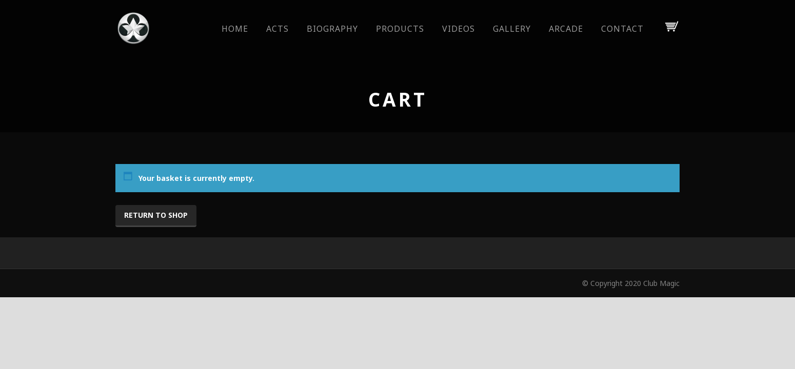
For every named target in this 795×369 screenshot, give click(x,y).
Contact (622, 28)
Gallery (512, 28)
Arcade (566, 28)
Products (400, 28)
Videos (458, 28)
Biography (332, 28)
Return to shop (156, 215)
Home (235, 28)
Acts (277, 28)
